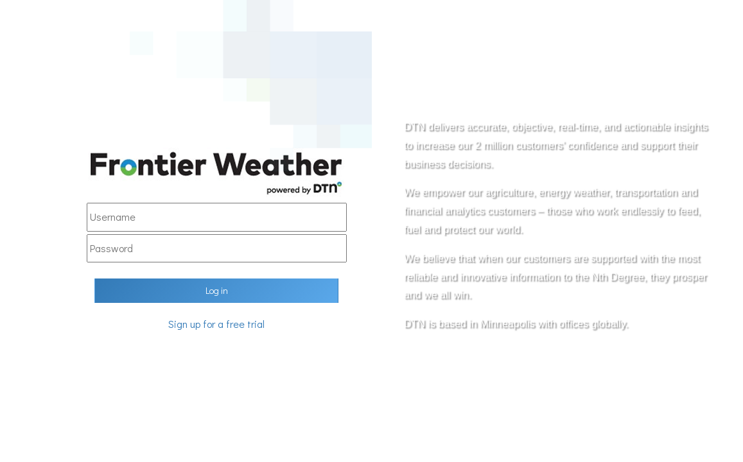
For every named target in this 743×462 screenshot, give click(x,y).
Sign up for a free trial (216, 323)
